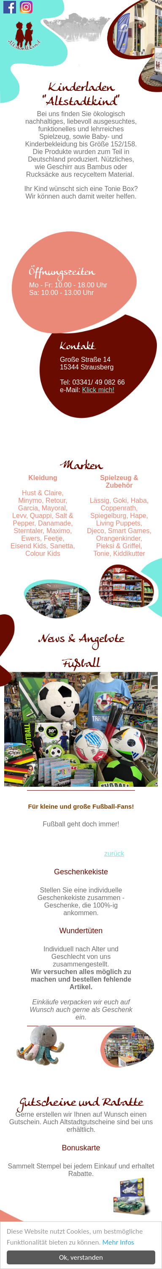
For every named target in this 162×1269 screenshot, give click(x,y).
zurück (114, 853)
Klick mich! (98, 389)
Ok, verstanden (81, 1257)
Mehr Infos (118, 1242)
